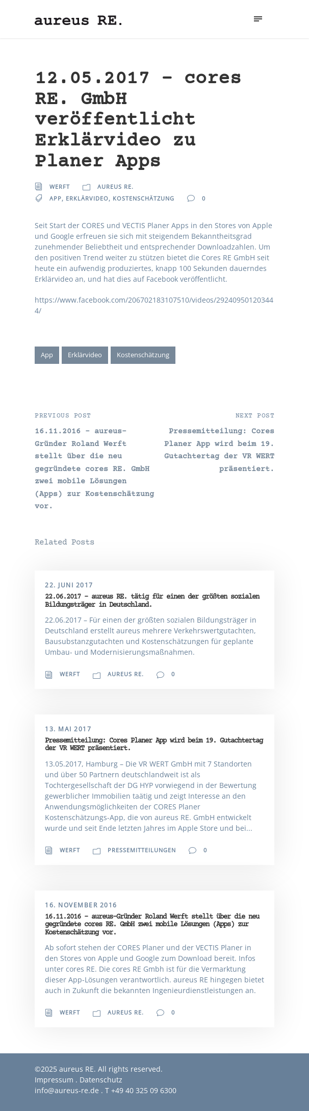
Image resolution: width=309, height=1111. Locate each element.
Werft (59, 186)
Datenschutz (101, 1079)
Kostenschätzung (143, 198)
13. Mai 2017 (68, 729)
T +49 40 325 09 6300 (140, 1090)
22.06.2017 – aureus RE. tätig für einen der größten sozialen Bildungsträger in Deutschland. (152, 601)
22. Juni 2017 (69, 585)
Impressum (54, 1079)
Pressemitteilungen (142, 850)
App (55, 198)
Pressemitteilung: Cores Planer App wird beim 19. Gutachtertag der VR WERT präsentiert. (154, 745)
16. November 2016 (81, 905)
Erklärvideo (87, 198)
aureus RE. (115, 186)
